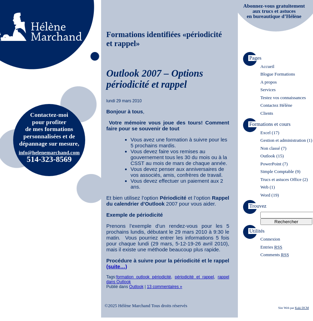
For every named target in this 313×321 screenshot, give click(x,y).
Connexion (270, 239)
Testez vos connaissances (283, 97)
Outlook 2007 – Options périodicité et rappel (154, 79)
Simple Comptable (277, 171)
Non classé (270, 148)
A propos (268, 82)
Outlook (136, 286)
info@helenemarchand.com (49, 152)
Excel (265, 132)
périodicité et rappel (194, 277)
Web (264, 187)
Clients (266, 113)
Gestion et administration (283, 140)
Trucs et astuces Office (281, 179)
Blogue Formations (277, 74)
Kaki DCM (302, 308)
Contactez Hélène (276, 105)
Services (268, 89)
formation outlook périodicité (143, 277)
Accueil (267, 66)
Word (265, 195)
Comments (274, 254)
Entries (271, 247)
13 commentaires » (164, 286)
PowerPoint (270, 163)
